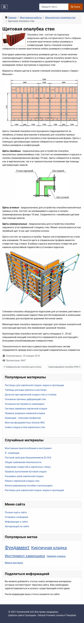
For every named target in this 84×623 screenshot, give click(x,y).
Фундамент (17, 547)
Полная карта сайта (16, 512)
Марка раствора (14, 562)
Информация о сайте (16, 521)
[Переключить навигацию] (4, 7)
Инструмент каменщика (25, 556)
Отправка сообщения (16, 517)
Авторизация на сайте (17, 526)
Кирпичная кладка (49, 547)
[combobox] (53, 6)
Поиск (75, 6)
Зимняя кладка (56, 556)
